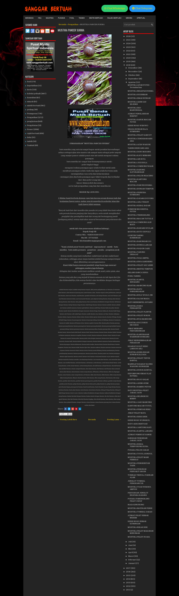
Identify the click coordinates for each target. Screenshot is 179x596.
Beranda (29, 18)
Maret (131, 556)
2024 (128, 43)
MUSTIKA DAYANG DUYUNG (140, 198)
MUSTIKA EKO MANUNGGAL (135, 109)
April (130, 552)
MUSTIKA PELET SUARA (139, 537)
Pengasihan (73, 24)
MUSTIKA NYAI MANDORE (140, 319)
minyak (30, 102)
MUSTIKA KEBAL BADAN (139, 205)
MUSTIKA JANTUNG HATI (139, 427)
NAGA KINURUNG (136, 505)
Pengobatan (32, 125)
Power (30, 129)
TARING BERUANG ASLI (138, 148)
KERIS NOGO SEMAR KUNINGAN (137, 522)
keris (29, 90)
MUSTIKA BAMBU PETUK (139, 387)
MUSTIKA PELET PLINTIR (139, 312)
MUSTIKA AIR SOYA (136, 159)
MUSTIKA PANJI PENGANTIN (135, 307)
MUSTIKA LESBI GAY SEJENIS (137, 103)
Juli (130, 542)
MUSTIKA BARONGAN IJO (139, 241)
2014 (128, 579)
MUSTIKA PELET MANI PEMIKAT (138, 458)
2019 (128, 61)
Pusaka (61, 18)
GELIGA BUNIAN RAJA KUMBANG (138, 130)
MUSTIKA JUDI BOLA (137, 163)
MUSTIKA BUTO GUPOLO (139, 232)
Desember (133, 68)
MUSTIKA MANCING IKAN (140, 286)
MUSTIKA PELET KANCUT (140, 135)
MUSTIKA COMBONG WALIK (140, 166)
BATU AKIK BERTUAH (138, 424)
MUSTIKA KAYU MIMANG (139, 155)
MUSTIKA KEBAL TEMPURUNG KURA (138, 445)
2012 (128, 586)
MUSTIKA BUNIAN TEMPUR (140, 189)
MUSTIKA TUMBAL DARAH (140, 512)
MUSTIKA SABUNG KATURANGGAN (136, 171)
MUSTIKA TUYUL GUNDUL (140, 454)
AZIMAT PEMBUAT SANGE (140, 435)
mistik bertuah (33, 106)
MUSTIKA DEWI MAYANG (139, 152)
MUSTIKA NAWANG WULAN (140, 228)
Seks (29, 137)
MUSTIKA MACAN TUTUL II (140, 219)
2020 (128, 58)
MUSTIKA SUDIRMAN (138, 95)
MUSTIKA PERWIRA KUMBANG (137, 193)
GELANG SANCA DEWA (138, 272)
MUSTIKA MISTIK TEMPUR (140, 269)
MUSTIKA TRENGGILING (139, 215)
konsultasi (31, 98)
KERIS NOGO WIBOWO (138, 125)
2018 (128, 65)
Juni (130, 545)
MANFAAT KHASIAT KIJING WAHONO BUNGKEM (140, 365)
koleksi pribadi (33, 94)
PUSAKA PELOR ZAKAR (138, 450)
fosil (29, 82)
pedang (30, 110)
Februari (132, 560)
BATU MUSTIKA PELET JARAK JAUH (138, 391)
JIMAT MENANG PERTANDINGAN (136, 329)
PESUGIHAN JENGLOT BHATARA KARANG (138, 494)
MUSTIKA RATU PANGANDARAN (136, 290)
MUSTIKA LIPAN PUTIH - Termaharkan (139, 86)
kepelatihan (32, 86)
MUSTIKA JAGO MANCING (140, 402)
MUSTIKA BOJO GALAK (138, 379)
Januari (131, 563)
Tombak (30, 145)
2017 (128, 568)
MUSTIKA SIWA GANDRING (140, 262)
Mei (130, 549)
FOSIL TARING (134, 276)
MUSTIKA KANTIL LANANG (140, 431)
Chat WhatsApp (114, 8)
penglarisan (32, 121)
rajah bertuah (33, 133)
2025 (128, 40)
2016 (128, 572)
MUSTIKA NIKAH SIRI (138, 527)
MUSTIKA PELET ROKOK (139, 315)
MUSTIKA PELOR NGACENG (140, 176)
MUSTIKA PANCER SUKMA (71, 30)
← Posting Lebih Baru (67, 419)
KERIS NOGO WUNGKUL (139, 420)
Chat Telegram (142, 8)
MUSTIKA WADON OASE (139, 248)
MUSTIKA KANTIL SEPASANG (136, 281)
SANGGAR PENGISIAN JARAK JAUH (137, 439)
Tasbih (82, 18)
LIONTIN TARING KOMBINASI (135, 236)
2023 (128, 47)
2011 (128, 590)
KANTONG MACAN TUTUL (140, 406)
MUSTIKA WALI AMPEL (138, 258)
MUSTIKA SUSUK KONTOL (140, 370)
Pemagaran (32, 114)
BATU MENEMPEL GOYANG (140, 302)
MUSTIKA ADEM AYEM (138, 383)
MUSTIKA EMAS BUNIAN (139, 98)
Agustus (132, 82)
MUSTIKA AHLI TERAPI (138, 202)
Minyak (129, 18)
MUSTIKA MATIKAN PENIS (140, 508)
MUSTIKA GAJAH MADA (138, 299)
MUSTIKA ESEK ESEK (137, 417)
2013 (128, 583)
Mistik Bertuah (96, 18)
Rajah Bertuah (114, 18)
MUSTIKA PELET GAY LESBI (140, 265)
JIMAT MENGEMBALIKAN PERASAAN (139, 341)
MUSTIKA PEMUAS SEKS (139, 409)
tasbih (29, 141)
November (133, 72)
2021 (128, 54)
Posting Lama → (114, 419)
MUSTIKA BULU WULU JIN (140, 295)
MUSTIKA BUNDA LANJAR (140, 245)
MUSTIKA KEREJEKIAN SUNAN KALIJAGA (138, 353)
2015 (128, 575)
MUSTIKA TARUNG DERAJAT (136, 253)
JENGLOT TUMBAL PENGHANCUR (136, 482)
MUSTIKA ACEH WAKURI (139, 144)
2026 (128, 36)
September (133, 79)
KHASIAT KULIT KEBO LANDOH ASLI (138, 347)
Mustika (50, 18)
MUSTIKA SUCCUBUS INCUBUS (138, 324)
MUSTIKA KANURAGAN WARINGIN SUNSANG (138, 335)
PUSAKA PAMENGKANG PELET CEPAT (138, 500)
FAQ (39, 18)
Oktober (132, 75)
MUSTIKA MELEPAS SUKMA (140, 91)
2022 (128, 51)
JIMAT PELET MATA (137, 413)
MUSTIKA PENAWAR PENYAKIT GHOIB (137, 470)
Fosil (72, 18)
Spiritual (141, 18)
